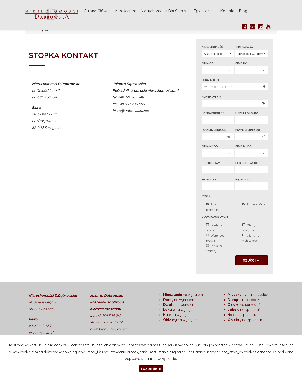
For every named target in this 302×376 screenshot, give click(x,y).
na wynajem (183, 294)
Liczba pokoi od (213, 113)
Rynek (206, 196)
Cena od (208, 63)
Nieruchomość (212, 47)
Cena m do (243, 146)
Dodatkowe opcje (215, 216)
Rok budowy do (246, 163)
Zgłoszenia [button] (205, 10)
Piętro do (242, 179)
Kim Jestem (125, 10)
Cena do (241, 63)
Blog (243, 10)
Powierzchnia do (247, 130)
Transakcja (244, 47)
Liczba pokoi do (246, 113)
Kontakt (227, 10)
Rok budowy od (213, 163)
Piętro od (209, 179)
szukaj (251, 260)
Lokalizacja (210, 80)
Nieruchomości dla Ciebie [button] (165, 10)
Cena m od (210, 146)
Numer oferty (212, 96)
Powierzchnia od (214, 130)
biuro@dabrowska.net (130, 110)
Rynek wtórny (254, 204)
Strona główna (97, 10)
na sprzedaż (248, 294)
